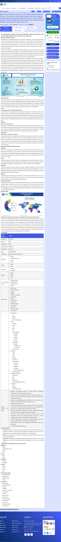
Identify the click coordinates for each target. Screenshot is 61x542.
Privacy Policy (15, 518)
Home (3, 8)
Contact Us (43, 8)
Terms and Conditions (16, 520)
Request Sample (53, 27)
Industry (39, 11)
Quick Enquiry (53, 1)
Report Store (3, 522)
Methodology (3, 524)
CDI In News (2, 529)
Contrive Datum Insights (29, 518)
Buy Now (52, 44)
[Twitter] (58, 1)
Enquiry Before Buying (52, 57)
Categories (14, 8)
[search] (60, 8)
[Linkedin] (60, 1)
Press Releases (30, 8)
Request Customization (52, 51)
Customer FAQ (15, 522)
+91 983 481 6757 (4, 1)
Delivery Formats (15, 529)
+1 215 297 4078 (12, 1)
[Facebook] (57, 1)
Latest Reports (22, 8)
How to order (15, 524)
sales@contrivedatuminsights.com (23, 1)
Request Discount (51, 54)
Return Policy (15, 527)
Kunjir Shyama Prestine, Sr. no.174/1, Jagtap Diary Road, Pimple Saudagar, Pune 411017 (33, 521)
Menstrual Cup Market (56, 11)
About (1, 518)
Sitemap (2, 527)
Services (8, 8)
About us (38, 8)
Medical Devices (46, 11)
